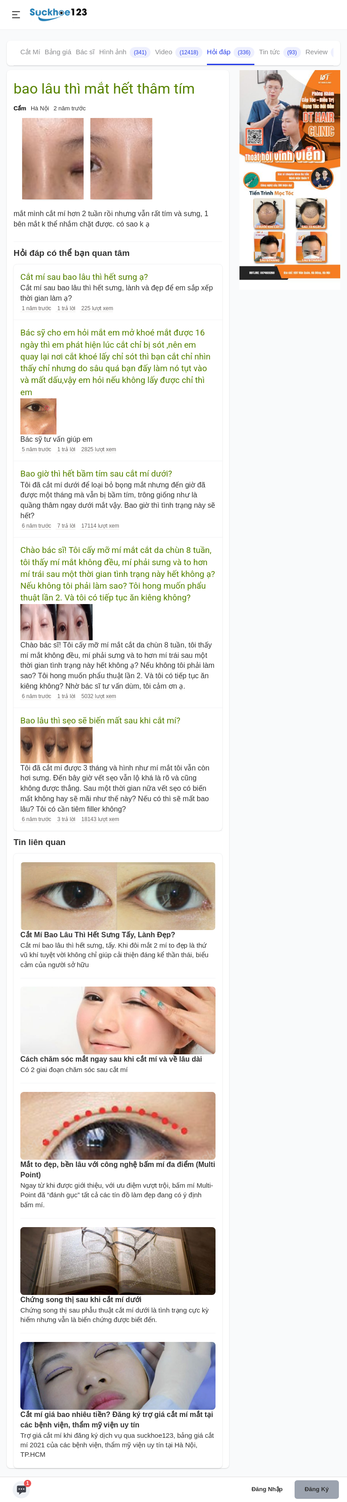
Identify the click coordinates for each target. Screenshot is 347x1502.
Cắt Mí (30, 52)
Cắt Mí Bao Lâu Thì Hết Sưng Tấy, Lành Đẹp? (97, 935)
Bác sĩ (85, 52)
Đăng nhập (267, 1489)
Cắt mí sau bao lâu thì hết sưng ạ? (84, 277)
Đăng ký (316, 1489)
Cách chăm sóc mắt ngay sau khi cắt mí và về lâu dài (111, 1059)
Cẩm (20, 108)
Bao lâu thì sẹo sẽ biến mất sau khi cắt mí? (100, 721)
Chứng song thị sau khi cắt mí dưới (80, 1300)
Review (325, 52)
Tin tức (280, 52)
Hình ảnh (124, 52)
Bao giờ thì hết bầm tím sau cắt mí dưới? (96, 474)
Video (178, 52)
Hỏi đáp (231, 52)
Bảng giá (58, 52)
